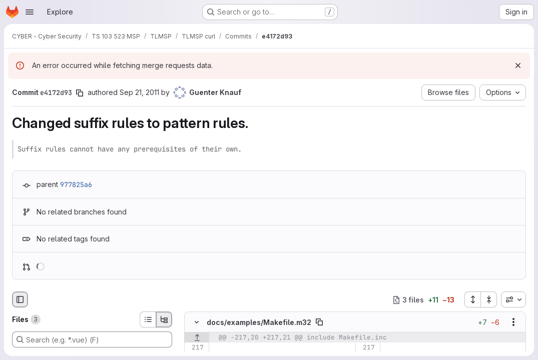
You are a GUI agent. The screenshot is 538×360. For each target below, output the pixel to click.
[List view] (148, 320)
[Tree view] (164, 320)
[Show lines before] (197, 337)
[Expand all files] (472, 300)
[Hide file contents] (197, 322)
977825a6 (76, 184)
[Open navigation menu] (30, 12)
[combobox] (513, 300)
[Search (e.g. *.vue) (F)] (92, 340)
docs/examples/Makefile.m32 (259, 322)
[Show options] (513, 322)
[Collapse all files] (489, 300)
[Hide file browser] (20, 300)
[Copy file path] (319, 322)
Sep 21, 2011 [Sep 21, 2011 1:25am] (139, 92)
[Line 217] (195, 347)
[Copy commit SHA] (80, 93)
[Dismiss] (518, 66)
